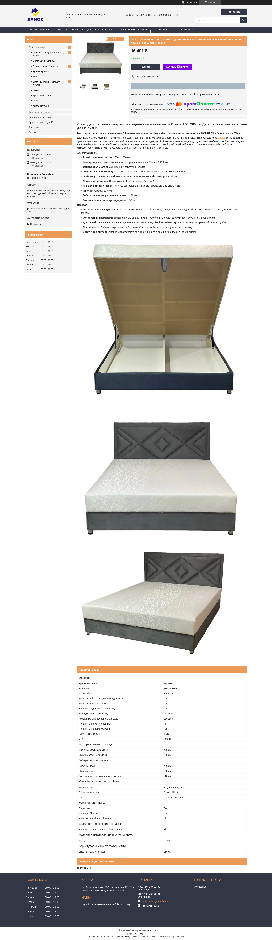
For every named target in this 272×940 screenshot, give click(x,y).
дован (221, 137)
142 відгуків (191, 2)
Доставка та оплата (39, 112)
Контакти (33, 127)
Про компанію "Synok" (40, 122)
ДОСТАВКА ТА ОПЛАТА (99, 29)
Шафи (36, 100)
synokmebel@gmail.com (42, 174)
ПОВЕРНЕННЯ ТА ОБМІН (133, 29)
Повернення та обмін (40, 117)
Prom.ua (152, 930)
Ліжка (36, 90)
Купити (145, 66)
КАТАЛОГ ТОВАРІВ (68, 29)
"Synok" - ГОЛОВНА (40, 29)
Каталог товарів (37, 47)
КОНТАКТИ (187, 29)
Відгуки (32, 132)
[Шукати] (243, 20)
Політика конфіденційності (171, 936)
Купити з (177, 67)
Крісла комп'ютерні (43, 95)
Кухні (35, 76)
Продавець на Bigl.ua (136, 933)
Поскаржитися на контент (144, 936)
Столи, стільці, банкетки (45, 66)
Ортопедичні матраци (44, 60)
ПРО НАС (163, 29)
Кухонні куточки (41, 71)
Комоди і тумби (41, 106)
